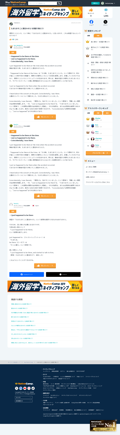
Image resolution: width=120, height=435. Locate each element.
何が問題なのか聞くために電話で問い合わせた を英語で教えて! (32, 319)
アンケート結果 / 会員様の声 (62, 413)
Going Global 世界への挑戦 (78, 413)
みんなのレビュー (55, 406)
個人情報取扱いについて (80, 421)
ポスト (63, 279)
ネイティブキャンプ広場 (85, 399)
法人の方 (18, 408)
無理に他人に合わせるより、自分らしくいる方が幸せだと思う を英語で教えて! (37, 353)
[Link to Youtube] (24, 399)
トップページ (46, 382)
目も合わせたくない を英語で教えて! (23, 348)
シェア (26, 279)
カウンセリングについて (85, 406)
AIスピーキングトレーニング (95, 397)
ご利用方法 (55, 387)
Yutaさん (16, 208)
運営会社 (54, 421)
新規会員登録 (55, 382)
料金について (80, 387)
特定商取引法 (69, 421)
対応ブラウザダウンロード (50, 389)
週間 (88, 40)
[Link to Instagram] (29, 399)
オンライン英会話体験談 (93, 413)
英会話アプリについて (64, 389)
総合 (107, 118)
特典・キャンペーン (48, 413)
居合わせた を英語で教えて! (20, 314)
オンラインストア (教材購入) (68, 395)
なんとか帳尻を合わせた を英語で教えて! (25, 334)
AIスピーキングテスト (48, 399)
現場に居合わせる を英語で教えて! (23, 309)
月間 (98, 40)
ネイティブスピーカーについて (69, 406)
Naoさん (16, 129)
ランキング (46, 406)
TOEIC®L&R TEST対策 (48, 397)
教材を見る (46, 395)
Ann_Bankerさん (18, 50)
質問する (95, 3)
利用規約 (61, 421)
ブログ (94, 399)
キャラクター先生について (50, 408)
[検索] (59, 3)
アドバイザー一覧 (98, 157)
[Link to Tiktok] (33, 399)
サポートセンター (48, 415)
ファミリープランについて (92, 387)
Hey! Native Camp (72, 399)
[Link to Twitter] (16, 399)
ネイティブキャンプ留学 (49, 401)
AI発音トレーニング (61, 399)
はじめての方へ (47, 387)
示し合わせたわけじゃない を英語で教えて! (26, 343)
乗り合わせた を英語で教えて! (21, 324)
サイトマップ (46, 421)
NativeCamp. (109, 3)
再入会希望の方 (71, 382)
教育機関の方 (19, 412)
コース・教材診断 (55, 395)
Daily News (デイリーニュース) (78, 397)
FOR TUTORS (80, 382)
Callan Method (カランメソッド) (86, 395)
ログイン (62, 382)
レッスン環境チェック (62, 397)
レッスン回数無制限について (67, 387)
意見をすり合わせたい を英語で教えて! (24, 329)
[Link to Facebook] (20, 399)
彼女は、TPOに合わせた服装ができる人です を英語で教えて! (32, 339)
